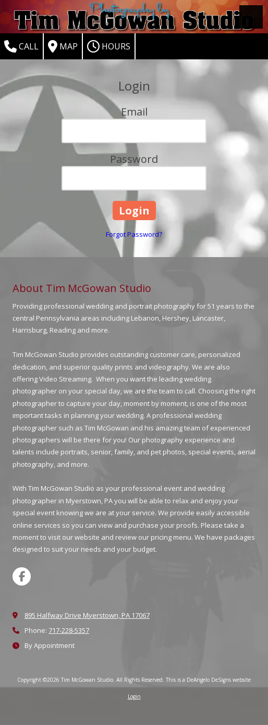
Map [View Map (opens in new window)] (63, 46)
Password (134, 159)
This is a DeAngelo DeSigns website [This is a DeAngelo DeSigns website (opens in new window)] (208, 679)
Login (134, 696)
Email (134, 112)
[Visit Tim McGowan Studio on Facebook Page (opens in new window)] (22, 576)
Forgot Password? (134, 234)
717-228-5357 (68, 630)
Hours (108, 46)
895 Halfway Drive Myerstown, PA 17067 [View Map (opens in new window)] (87, 615)
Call (21, 46)
